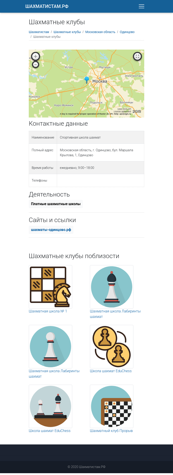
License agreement (122, 113)
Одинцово (127, 34)
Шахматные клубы (67, 34)
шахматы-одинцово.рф (51, 231)
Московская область (100, 34)
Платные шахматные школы (56, 206)
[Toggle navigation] (141, 7)
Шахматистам (39, 34)
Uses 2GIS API (124, 111)
